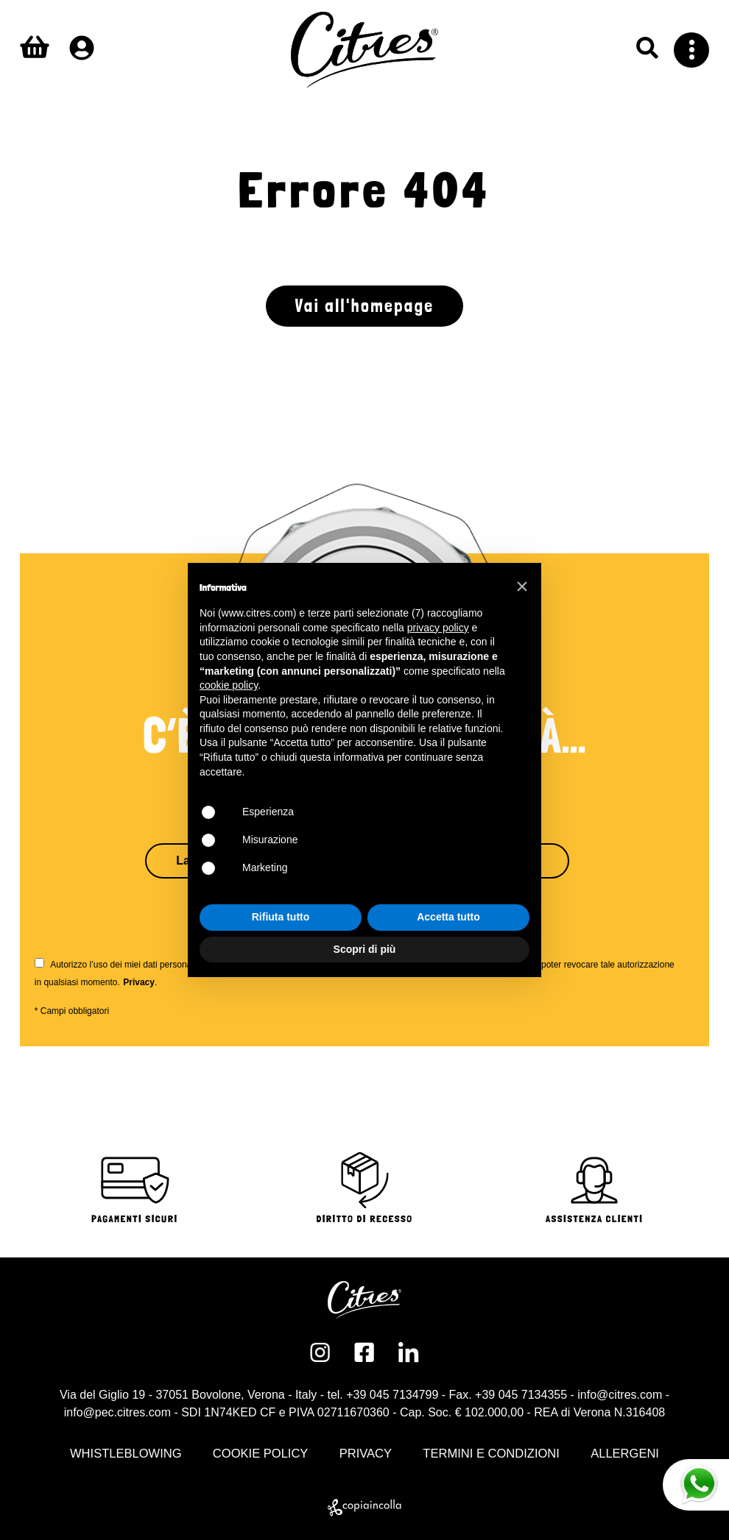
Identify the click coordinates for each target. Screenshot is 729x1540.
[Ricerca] (647, 47)
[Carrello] (34, 50)
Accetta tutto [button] (448, 917)
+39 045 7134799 (392, 1394)
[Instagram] (320, 1352)
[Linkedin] (408, 1352)
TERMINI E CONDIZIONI (491, 1454)
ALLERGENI (625, 1454)
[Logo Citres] (364, 50)
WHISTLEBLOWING (126, 1454)
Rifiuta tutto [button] (281, 917)
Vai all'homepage (364, 305)
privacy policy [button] (438, 628)
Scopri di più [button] (365, 949)
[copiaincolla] (364, 1507)
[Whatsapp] (696, 1485)
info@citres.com (619, 1394)
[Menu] (691, 50)
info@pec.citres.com (117, 1412)
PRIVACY (365, 1454)
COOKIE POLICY (261, 1454)
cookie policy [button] (229, 685)
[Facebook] (364, 1352)
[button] (522, 586)
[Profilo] (81, 47)
